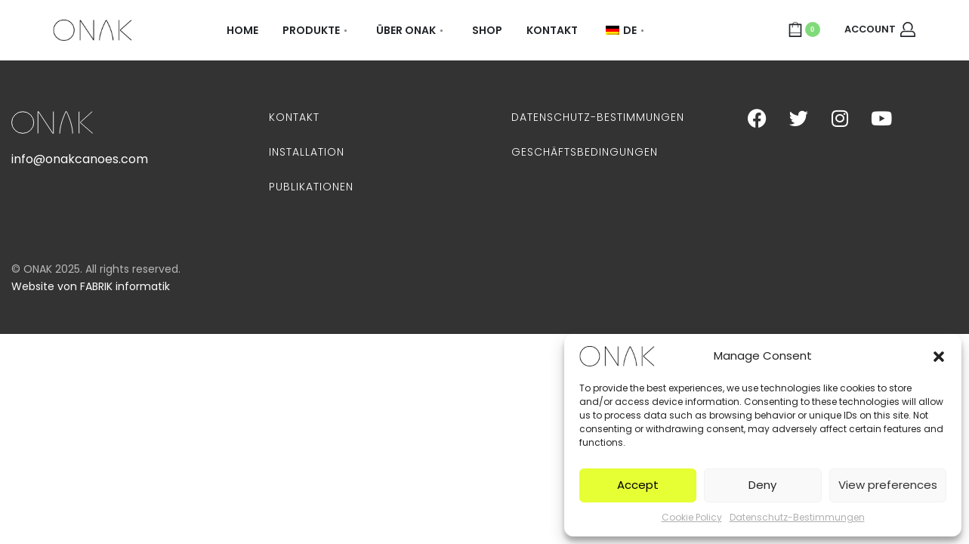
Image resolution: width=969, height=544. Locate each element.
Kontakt (294, 117)
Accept (638, 485)
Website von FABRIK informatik (90, 286)
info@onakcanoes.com (79, 159)
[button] (938, 355)
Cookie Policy (692, 517)
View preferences (887, 485)
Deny (762, 485)
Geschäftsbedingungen (584, 151)
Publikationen (311, 186)
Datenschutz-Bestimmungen (797, 517)
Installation (306, 151)
